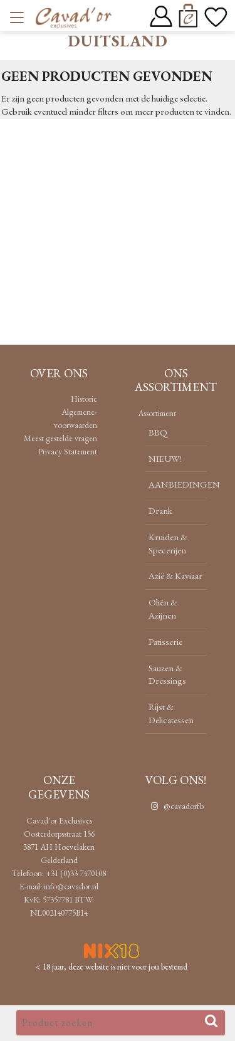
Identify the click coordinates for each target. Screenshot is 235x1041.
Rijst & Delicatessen (171, 713)
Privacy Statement (67, 451)
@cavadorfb (176, 806)
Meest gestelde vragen (60, 438)
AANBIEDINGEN (184, 484)
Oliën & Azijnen (163, 608)
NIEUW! (165, 458)
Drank (160, 510)
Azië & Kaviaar (175, 576)
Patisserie (165, 641)
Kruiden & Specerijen (168, 543)
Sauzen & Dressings (167, 674)
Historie (84, 398)
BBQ (158, 432)
